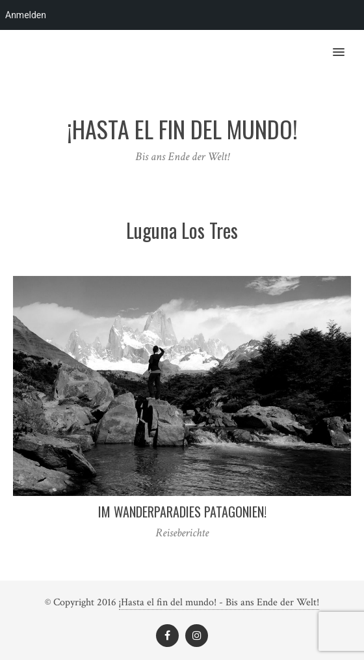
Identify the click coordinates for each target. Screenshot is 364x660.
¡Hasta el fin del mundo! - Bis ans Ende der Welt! (219, 602)
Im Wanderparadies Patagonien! (182, 511)
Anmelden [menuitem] (25, 15)
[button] (346, 43)
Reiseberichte (182, 532)
